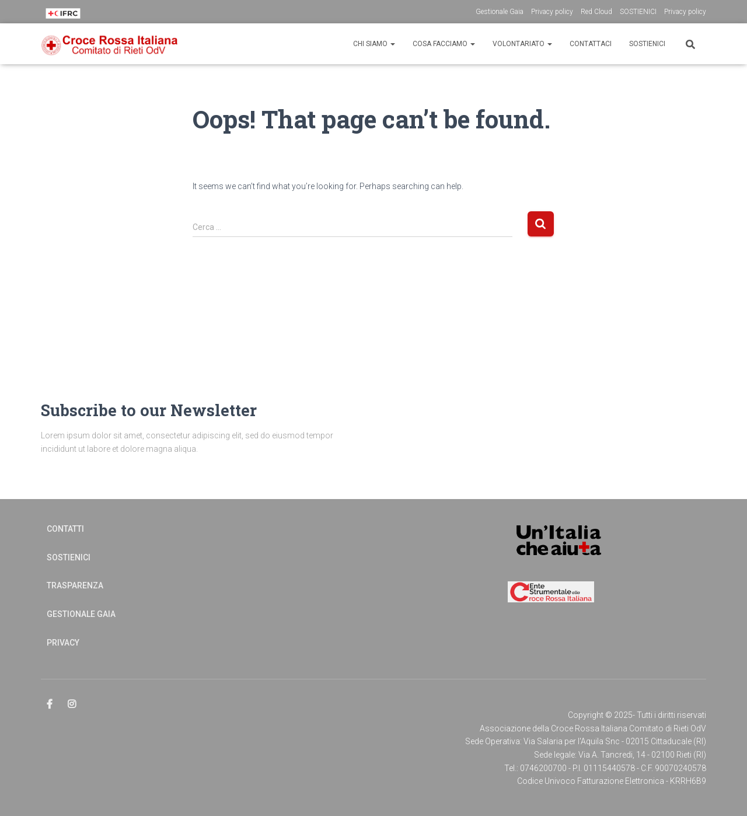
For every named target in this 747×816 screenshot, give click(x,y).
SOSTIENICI (638, 12)
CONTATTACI (591, 44)
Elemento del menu (50, 704)
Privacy (63, 642)
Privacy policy (552, 12)
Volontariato (522, 44)
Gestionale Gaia (499, 12)
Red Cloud (596, 12)
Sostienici (647, 44)
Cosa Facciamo (444, 44)
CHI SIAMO (374, 44)
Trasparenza (75, 585)
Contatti (65, 528)
